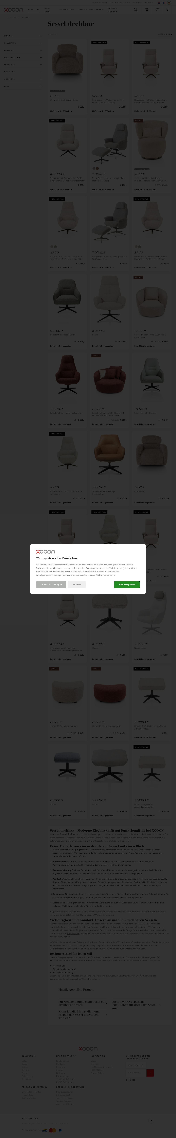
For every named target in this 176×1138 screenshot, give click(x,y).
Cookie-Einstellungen (51, 584)
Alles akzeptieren (127, 584)
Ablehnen (76, 584)
